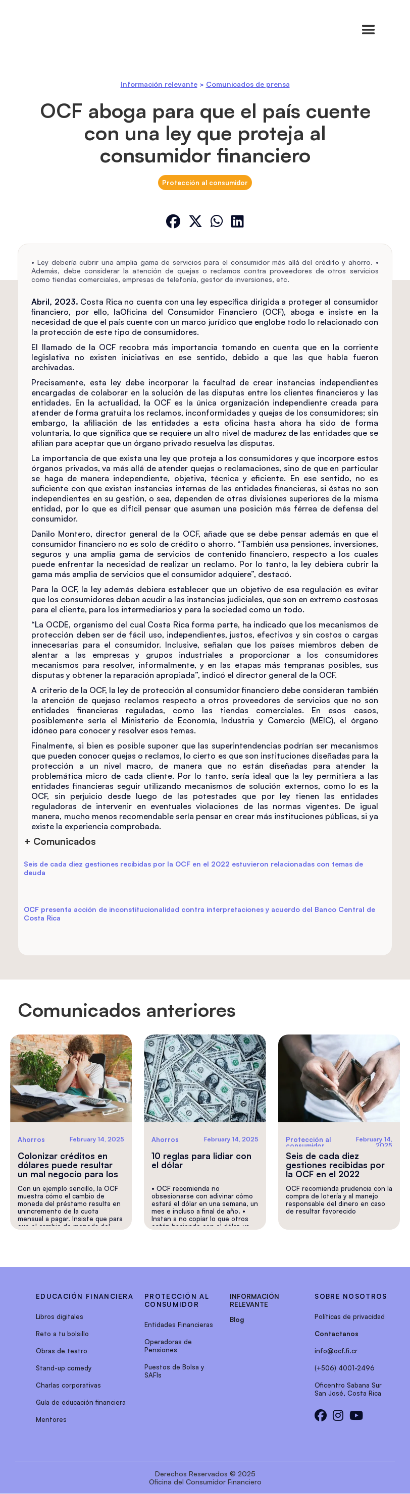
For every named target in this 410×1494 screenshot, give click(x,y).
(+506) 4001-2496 (345, 1368)
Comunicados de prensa (248, 84)
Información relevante (159, 84)
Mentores (51, 1419)
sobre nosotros (351, 1296)
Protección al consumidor (205, 183)
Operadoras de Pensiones (168, 1346)
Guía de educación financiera (81, 1402)
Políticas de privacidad (350, 1316)
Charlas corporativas (68, 1385)
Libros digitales (59, 1316)
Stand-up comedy (63, 1368)
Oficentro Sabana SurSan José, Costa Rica (348, 1389)
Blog (237, 1319)
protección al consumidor (176, 1300)
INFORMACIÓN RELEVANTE (254, 1300)
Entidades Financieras (178, 1324)
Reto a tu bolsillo (62, 1334)
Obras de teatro (61, 1351)
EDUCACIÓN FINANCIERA (84, 1296)
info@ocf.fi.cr (336, 1351)
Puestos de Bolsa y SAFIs (174, 1371)
